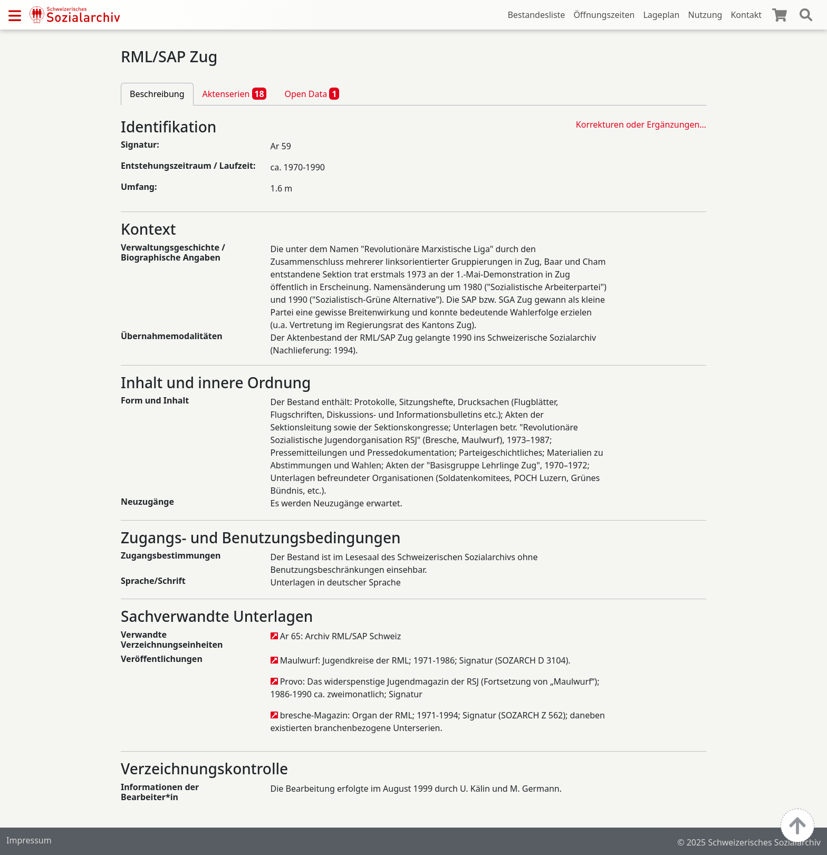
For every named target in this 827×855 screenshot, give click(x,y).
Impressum (29, 840)
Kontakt (746, 15)
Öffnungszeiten (603, 15)
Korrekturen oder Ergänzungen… (641, 124)
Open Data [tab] (311, 93)
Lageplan (661, 15)
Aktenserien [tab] (235, 93)
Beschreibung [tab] (157, 94)
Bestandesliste (536, 15)
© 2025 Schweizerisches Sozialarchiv (749, 842)
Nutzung (705, 15)
